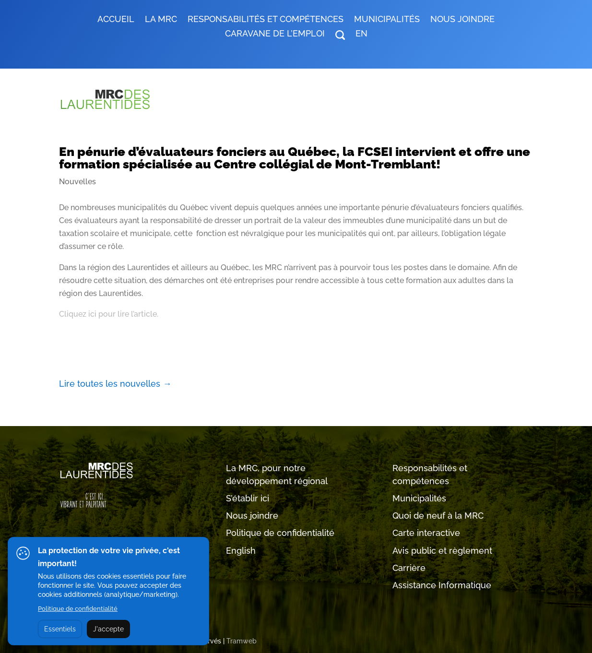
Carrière (409, 568)
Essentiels (60, 629)
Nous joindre (462, 20)
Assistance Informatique (441, 585)
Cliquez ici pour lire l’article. (108, 314)
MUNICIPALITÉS (387, 20)
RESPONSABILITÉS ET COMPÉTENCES (265, 20)
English (241, 551)
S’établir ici (247, 498)
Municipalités (419, 498)
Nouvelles (77, 181)
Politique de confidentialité (280, 533)
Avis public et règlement (442, 551)
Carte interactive (426, 533)
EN (361, 34)
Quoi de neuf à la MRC (438, 516)
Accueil (115, 20)
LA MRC (161, 20)
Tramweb (241, 641)
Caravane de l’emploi (275, 34)
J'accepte (108, 629)
